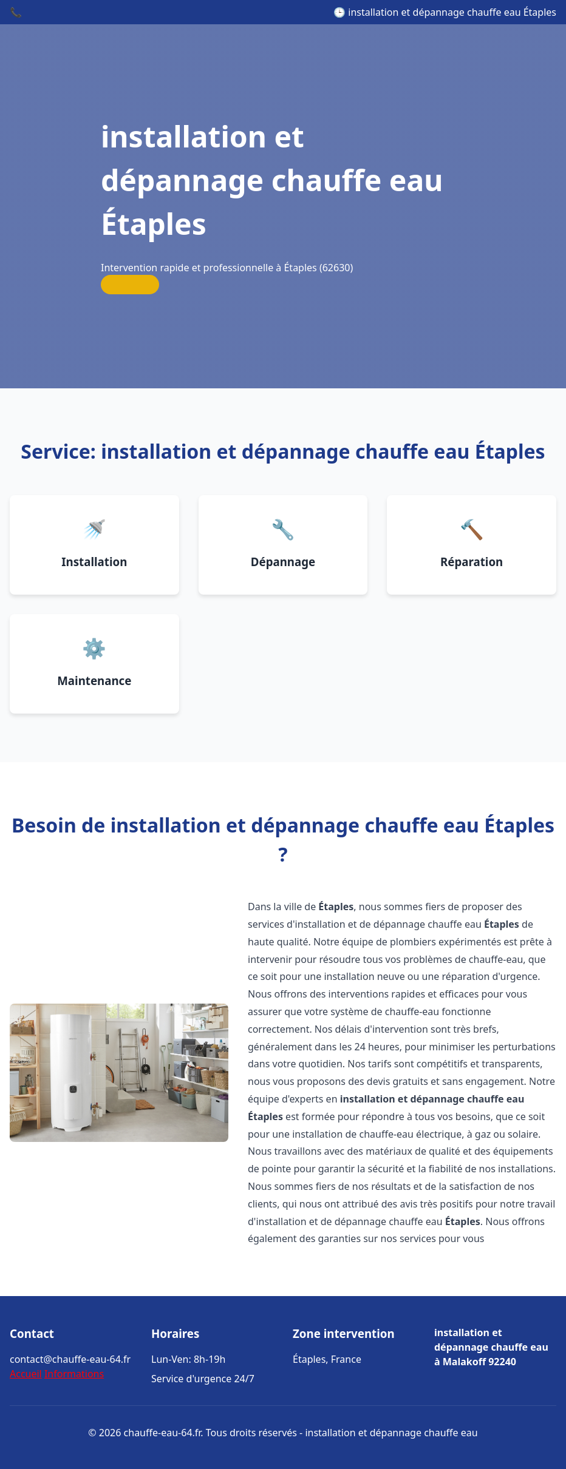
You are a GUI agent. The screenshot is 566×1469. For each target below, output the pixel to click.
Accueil (26, 1373)
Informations (74, 1373)
